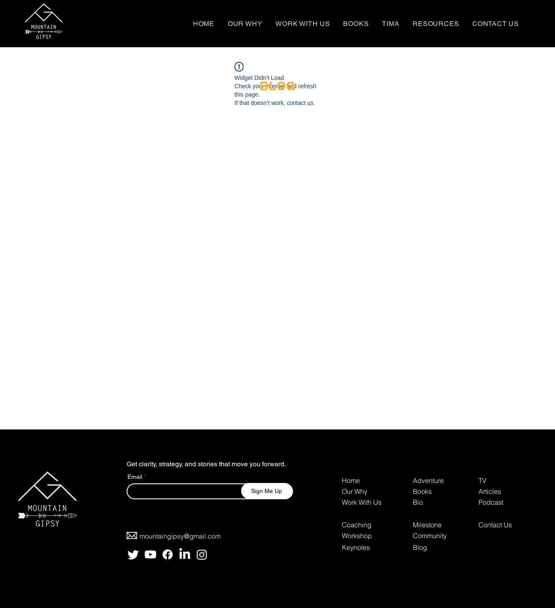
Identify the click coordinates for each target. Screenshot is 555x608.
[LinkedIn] (184, 554)
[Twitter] (133, 554)
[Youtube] (150, 554)
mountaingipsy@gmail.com (180, 536)
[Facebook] (167, 554)
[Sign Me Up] (267, 491)
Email (134, 477)
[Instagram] (202, 554)
